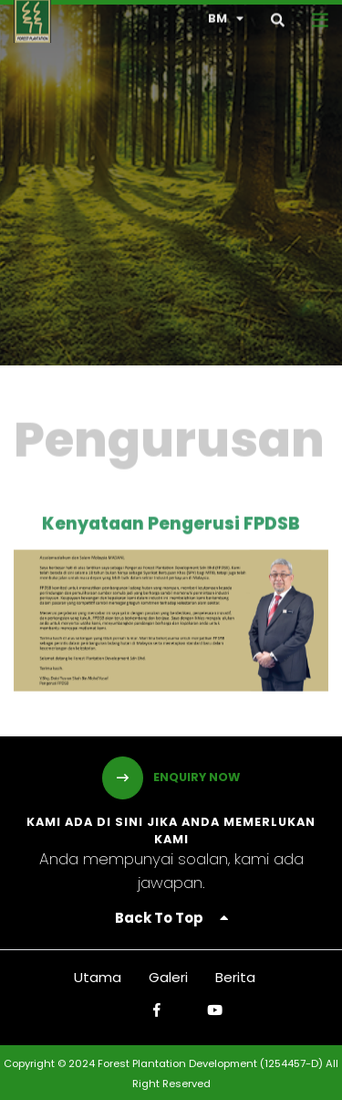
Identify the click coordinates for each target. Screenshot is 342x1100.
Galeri (168, 977)
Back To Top (171, 917)
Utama (97, 977)
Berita (235, 977)
